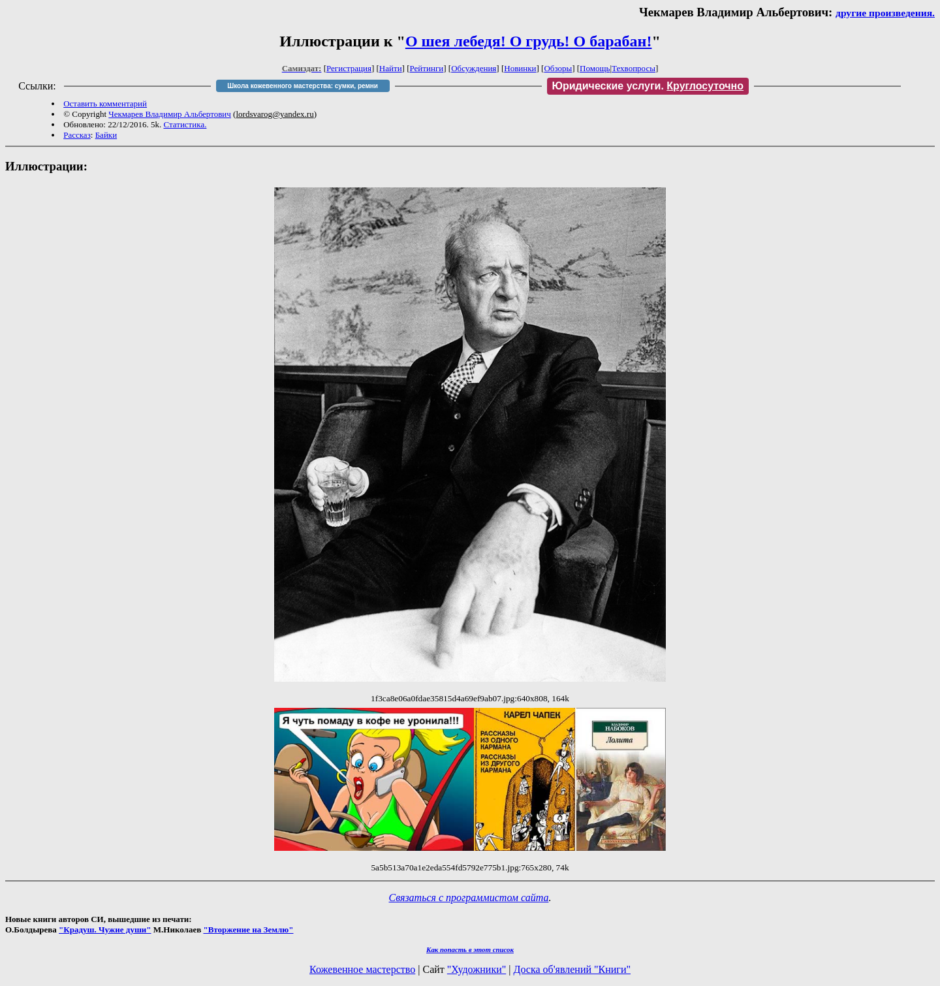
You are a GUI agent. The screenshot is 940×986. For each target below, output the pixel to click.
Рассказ (77, 135)
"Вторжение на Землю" (248, 929)
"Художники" (476, 969)
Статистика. (184, 124)
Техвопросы (633, 68)
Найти (390, 68)
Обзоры (558, 68)
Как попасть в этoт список (470, 949)
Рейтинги (427, 68)
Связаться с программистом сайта (469, 897)
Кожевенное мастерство (362, 969)
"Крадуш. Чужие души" (105, 929)
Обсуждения (473, 68)
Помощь (595, 68)
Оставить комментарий (105, 103)
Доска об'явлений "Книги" (572, 969)
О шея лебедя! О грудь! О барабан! (528, 41)
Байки (106, 135)
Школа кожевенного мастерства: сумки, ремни (302, 85)
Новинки (520, 68)
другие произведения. (885, 12)
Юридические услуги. (648, 85)
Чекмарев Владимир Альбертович (169, 114)
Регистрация (348, 68)
